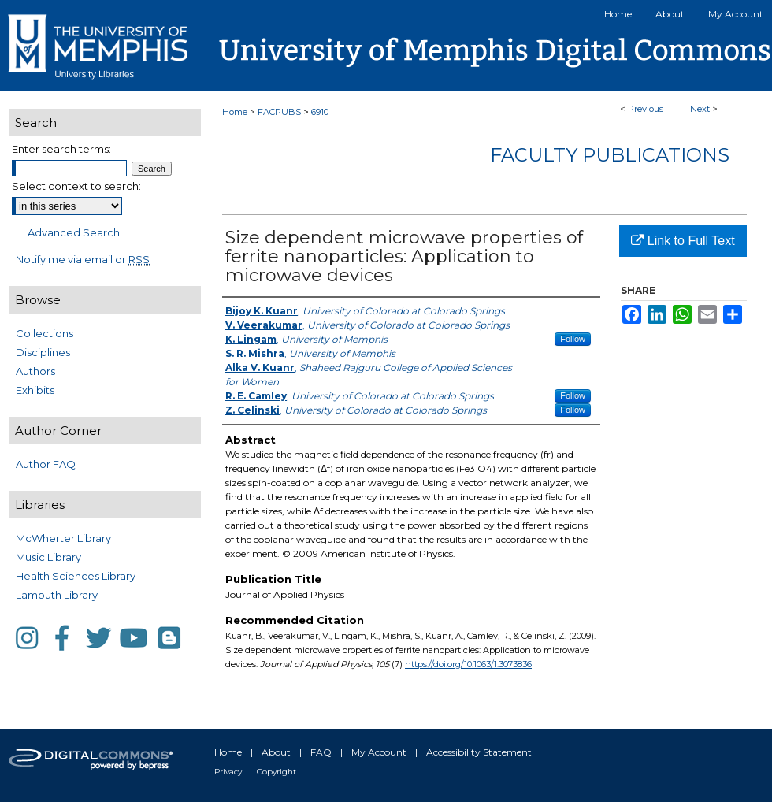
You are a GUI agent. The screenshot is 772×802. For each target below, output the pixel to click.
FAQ (321, 752)
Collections (44, 333)
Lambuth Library (57, 595)
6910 (319, 111)
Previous (645, 108)
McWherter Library (63, 538)
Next (700, 108)
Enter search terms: (61, 149)
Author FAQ (46, 464)
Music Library (48, 557)
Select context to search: (76, 186)
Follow (572, 338)
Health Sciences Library (75, 576)
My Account (378, 752)
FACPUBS (279, 111)
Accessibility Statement (479, 752)
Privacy (228, 772)
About (276, 752)
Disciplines (43, 352)
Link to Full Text (682, 240)
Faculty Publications (609, 154)
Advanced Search (74, 232)
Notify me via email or (83, 259)
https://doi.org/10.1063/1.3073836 (468, 664)
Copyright (276, 772)
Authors (35, 371)
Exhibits (35, 390)
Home (234, 111)
